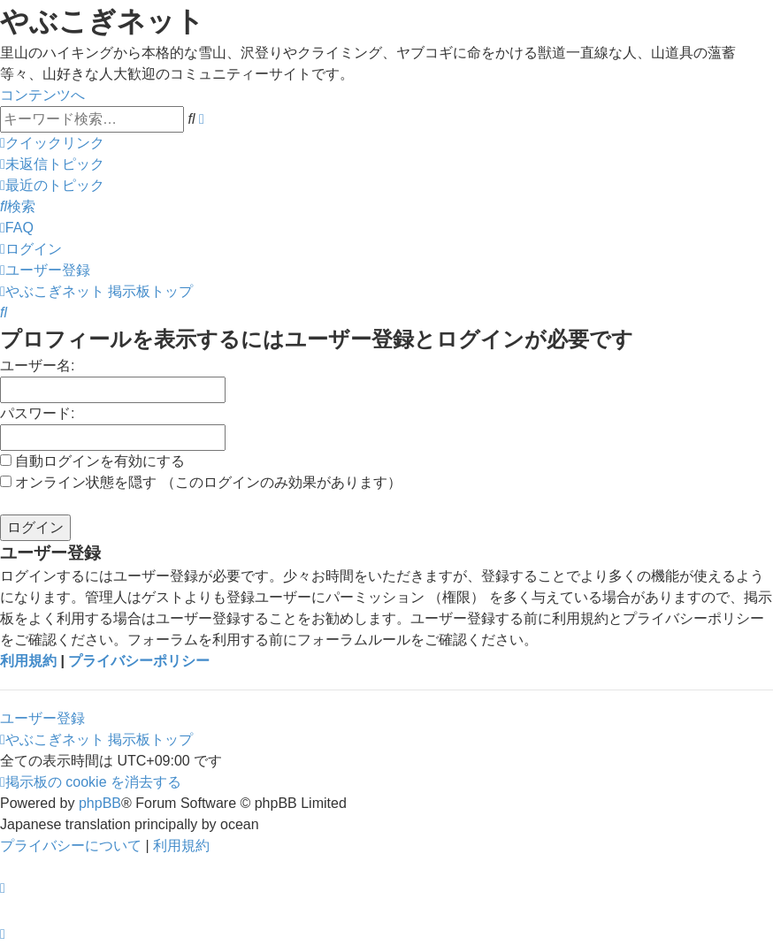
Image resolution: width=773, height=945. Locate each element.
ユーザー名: (37, 365)
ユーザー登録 (42, 718)
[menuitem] (52, 163)
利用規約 (28, 660)
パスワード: (37, 413)
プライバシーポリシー (139, 660)
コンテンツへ (42, 95)
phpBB (100, 803)
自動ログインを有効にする (92, 461)
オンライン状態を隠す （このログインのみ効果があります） (201, 482)
